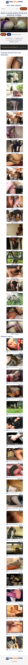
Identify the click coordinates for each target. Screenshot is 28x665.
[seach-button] (17, 8)
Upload (23, 9)
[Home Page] (14, 2)
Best (8, 5)
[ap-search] (10, 8)
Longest (18, 5)
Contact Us (14, 661)
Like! (3, 34)
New (12, 5)
